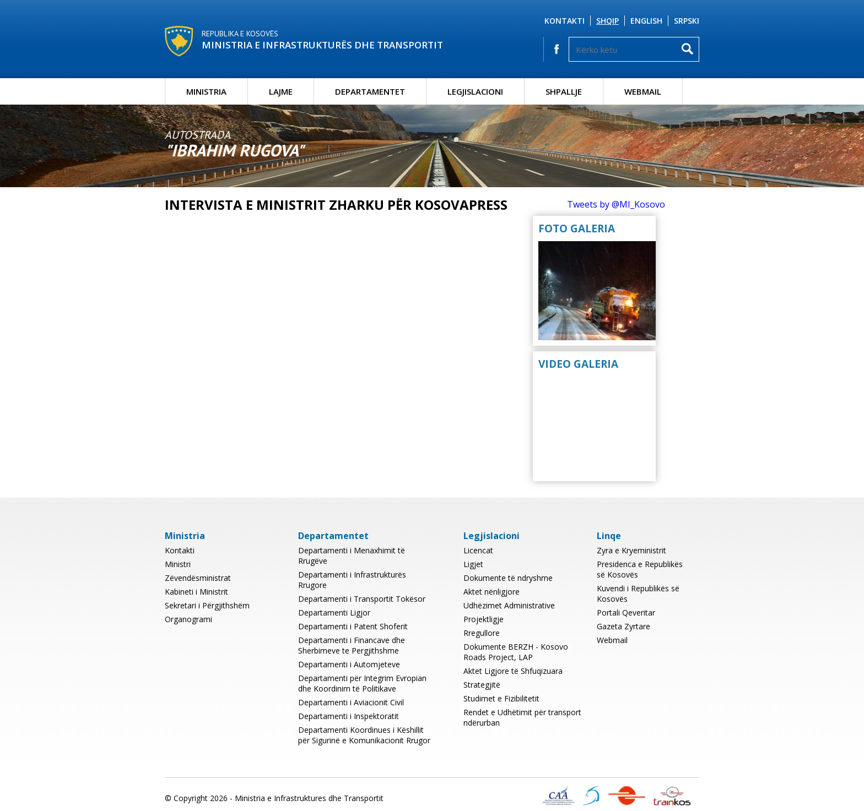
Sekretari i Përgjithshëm (207, 605)
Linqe (609, 536)
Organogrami (188, 619)
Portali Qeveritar (626, 612)
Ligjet (473, 564)
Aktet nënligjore (491, 591)
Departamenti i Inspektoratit (348, 716)
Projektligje (483, 619)
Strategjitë (481, 684)
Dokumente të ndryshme (508, 578)
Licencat (478, 550)
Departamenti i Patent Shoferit (353, 626)
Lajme (281, 91)
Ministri (178, 564)
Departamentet (370, 91)
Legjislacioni (475, 91)
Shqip (607, 20)
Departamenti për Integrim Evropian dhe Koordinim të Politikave (362, 683)
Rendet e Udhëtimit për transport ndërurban (522, 717)
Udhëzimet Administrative (509, 605)
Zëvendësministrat (198, 578)
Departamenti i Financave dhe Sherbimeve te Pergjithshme (351, 645)
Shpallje (564, 91)
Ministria (206, 91)
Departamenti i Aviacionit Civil (351, 702)
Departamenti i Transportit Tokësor (361, 599)
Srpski (686, 20)
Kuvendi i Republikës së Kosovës (638, 593)
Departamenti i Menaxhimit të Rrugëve (351, 555)
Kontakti (564, 20)
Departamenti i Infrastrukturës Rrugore (352, 579)
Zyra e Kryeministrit (631, 550)
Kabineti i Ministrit (196, 591)
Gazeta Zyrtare (623, 626)
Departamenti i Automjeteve (349, 664)
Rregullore (481, 633)
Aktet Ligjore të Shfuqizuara (513, 671)
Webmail (642, 91)
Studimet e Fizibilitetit (501, 698)
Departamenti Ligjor (334, 612)
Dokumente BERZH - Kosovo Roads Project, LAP (515, 651)
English (646, 20)
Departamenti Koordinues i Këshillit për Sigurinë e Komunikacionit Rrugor (364, 735)
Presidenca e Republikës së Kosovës (640, 569)
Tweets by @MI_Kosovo (616, 204)
